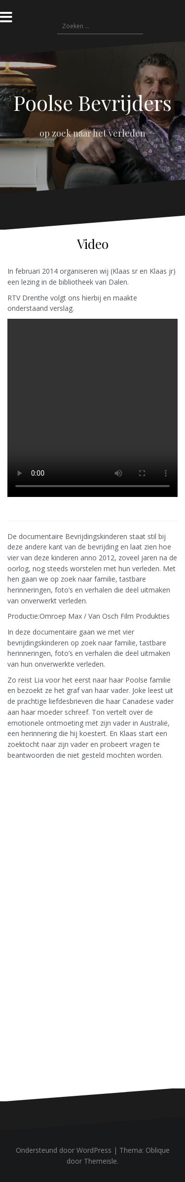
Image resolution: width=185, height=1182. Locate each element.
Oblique (158, 1150)
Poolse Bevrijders (92, 102)
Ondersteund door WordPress (63, 1150)
